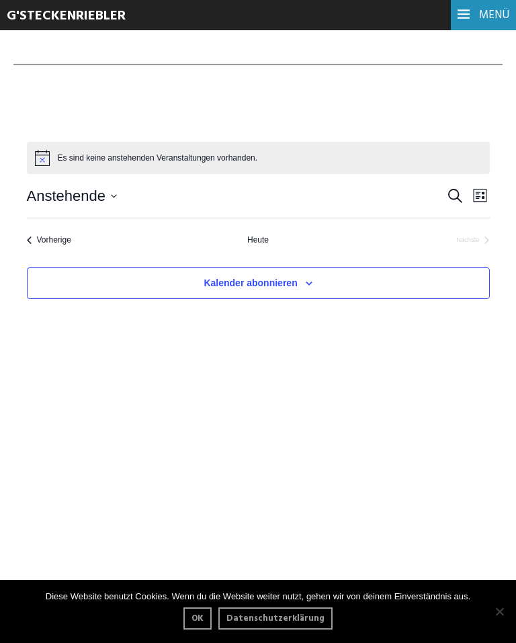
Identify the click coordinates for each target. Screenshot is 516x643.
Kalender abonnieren (250, 282)
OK (197, 618)
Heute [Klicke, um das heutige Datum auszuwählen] (258, 240)
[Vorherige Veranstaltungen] (49, 240)
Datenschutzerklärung (275, 618)
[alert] (258, 158)
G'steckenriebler (66, 16)
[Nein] (499, 611)
